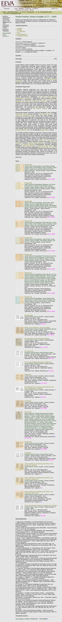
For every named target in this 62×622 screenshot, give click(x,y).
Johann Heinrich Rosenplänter (33, 166)
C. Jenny (32, 416)
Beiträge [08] (28, 221)
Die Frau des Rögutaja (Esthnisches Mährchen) (38, 362)
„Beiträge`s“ (28, 98)
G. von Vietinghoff (42, 428)
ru (55, 8)
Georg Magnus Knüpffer (23, 619)
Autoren (21, 8)
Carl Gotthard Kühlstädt (47, 417)
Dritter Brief (28, 374)
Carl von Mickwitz (34, 281)
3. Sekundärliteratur (21, 34)
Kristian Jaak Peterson (46, 281)
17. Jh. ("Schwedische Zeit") (44, 12)
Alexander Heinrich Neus (32, 352)
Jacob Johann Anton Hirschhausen (34, 257)
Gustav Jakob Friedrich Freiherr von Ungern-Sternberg (39, 425)
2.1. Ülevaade (21, 31)
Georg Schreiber (41, 423)
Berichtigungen (29, 315)
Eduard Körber (44, 205)
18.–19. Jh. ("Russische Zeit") (12, 13)
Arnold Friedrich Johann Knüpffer (42, 167)
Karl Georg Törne (44, 425)
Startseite (6, 8)
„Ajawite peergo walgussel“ (36, 143)
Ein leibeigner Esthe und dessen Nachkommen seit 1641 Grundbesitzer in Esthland (39, 387)
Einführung (28, 8)
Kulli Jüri (27, 280)
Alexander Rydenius (30, 423)
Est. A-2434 (44, 347)
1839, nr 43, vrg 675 (45, 140)
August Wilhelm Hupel (23, 130)
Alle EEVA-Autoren (13, 12)
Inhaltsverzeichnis (21, 25)
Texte (15, 8)
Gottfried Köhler (29, 417)
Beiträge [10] (28, 254)
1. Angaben (19, 28)
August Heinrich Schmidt (32, 283)
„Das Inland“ (42, 97)
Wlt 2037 (43, 324)
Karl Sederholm (51, 423)
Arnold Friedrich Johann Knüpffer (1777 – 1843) (36, 17)
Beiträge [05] (28, 201)
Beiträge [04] (28, 183)
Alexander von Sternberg (32, 425)
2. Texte (18, 33)
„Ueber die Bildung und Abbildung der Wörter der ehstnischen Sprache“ (36, 100)
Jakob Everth (28, 167)
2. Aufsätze (19, 30)
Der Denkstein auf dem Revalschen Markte (37, 338)
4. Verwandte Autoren (22, 36)
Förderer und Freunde (22, 10)
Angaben (18, 39)
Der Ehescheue (29, 351)
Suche (4, 12)
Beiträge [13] (28, 297)
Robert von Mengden (31, 420)
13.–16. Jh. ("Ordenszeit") (27, 12)
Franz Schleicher (29, 413)
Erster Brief (28, 401)
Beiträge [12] (28, 273)
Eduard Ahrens (45, 130)
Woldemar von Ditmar (49, 184)
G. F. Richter (40, 422)
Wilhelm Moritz (33, 207)
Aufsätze (18, 55)
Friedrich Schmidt (42, 169)
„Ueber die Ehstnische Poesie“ (25, 115)
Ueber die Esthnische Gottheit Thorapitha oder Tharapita (41, 505)
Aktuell (31, 10)
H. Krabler (37, 417)
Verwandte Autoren (22, 616)
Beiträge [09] (28, 237)
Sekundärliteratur (21, 519)
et (51, 8)
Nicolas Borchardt (40, 413)
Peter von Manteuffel (48, 419)
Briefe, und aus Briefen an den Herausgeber (37, 327)
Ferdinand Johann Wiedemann (44, 429)
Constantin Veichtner (30, 428)
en (57, 8)
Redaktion (35, 8)
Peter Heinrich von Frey (46, 114)
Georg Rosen (48, 422)
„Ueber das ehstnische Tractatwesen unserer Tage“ (37, 145)
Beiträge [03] (28, 164)
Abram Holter (28, 224)
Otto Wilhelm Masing (39, 108)
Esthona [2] (28, 412)
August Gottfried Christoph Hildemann (35, 277)
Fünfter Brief (28, 442)
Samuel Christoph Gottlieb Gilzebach (35, 275)
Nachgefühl (28, 452)
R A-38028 (52, 179)
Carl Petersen (28, 330)
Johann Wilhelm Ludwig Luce (38, 187)
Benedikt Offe (42, 207)
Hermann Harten (51, 275)
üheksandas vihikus (21, 114)
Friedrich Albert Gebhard (42, 415)
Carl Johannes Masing (27, 144)
